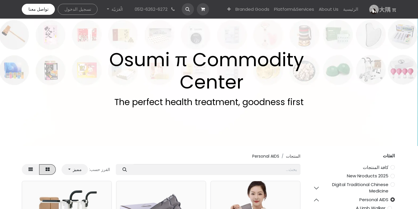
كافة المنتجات (375, 167)
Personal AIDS (373, 200)
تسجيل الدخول (77, 9)
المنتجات (293, 156)
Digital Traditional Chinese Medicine (360, 187)
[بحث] (124, 169)
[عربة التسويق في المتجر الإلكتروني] (203, 9)
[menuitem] (351, 9)
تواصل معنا (38, 9)
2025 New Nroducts (367, 176)
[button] (188, 9)
